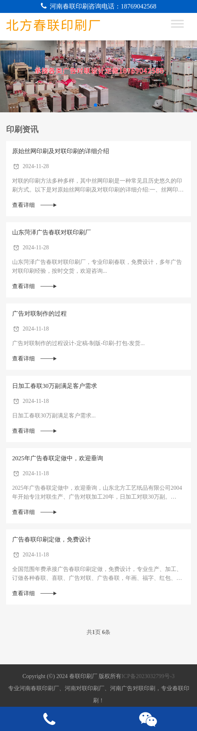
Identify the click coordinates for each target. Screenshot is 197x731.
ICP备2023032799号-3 (147, 676)
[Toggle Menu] (181, 27)
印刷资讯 (22, 129)
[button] (95, 105)
